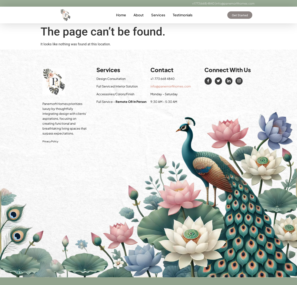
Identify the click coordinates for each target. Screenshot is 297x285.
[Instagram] (239, 81)
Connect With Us (227, 69)
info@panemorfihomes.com (235, 3)
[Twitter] (218, 81)
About (139, 15)
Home (121, 15)
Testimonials (182, 15)
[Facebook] (208, 81)
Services (158, 15)
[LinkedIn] (229, 81)
